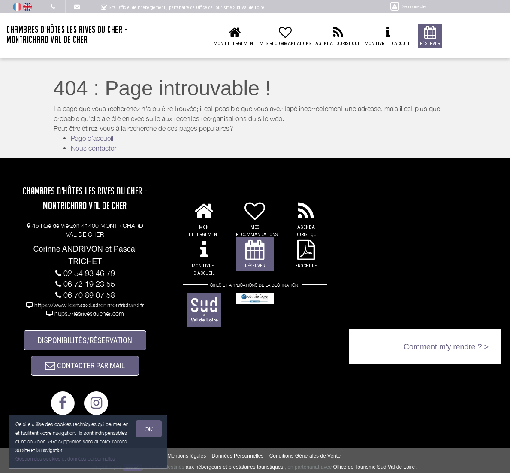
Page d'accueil (92, 138)
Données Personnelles (238, 456)
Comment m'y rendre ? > (446, 347)
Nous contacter (93, 148)
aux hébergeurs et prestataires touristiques (234, 467)
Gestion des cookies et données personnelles (65, 458)
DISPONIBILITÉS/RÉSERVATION (85, 340)
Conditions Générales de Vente (305, 456)
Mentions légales (186, 456)
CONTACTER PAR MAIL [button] (85, 365)
